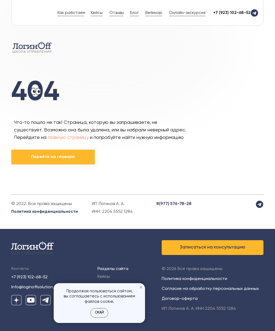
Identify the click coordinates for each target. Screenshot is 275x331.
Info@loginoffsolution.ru (34, 287)
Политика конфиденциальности (44, 212)
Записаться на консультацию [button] (212, 247)
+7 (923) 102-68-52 (29, 277)
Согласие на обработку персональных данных (210, 289)
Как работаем (71, 13)
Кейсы (97, 13)
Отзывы (116, 13)
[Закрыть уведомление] (141, 287)
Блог (134, 13)
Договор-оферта (180, 299)
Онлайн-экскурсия (187, 13)
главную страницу (68, 137)
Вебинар (153, 13)
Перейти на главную (53, 157)
